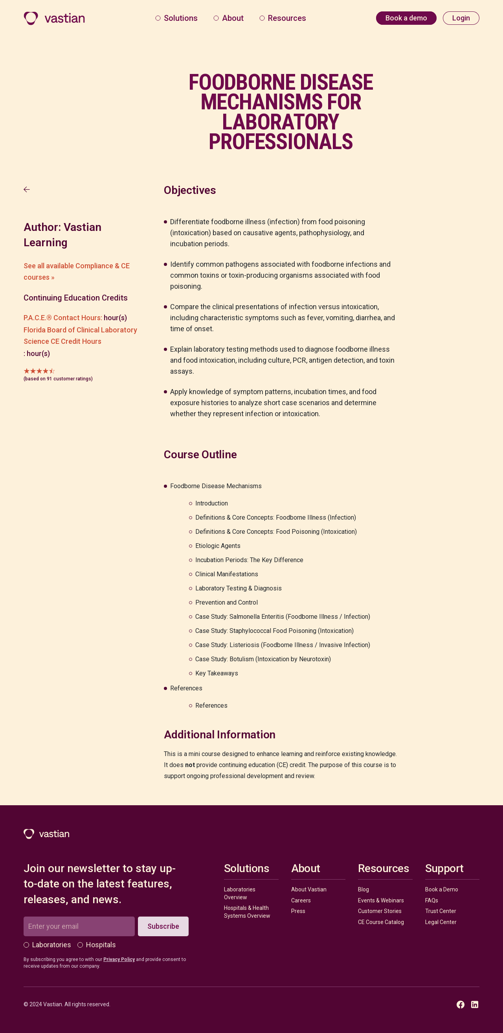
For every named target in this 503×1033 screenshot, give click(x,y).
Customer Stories (380, 911)
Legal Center (441, 922)
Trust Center (440, 911)
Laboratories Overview (239, 893)
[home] (54, 18)
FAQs (431, 900)
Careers (301, 900)
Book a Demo (441, 889)
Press (298, 911)
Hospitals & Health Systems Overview (247, 912)
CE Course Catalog (381, 922)
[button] (176, 18)
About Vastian (309, 889)
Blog (363, 889)
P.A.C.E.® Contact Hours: (63, 318)
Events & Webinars (381, 900)
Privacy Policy (119, 959)
